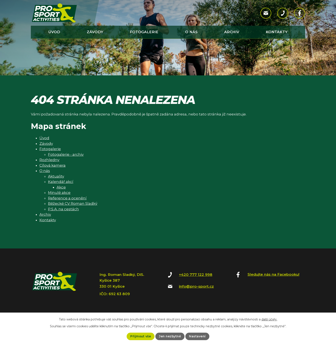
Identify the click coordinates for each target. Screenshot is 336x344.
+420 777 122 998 (195, 274)
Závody (95, 32)
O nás (191, 32)
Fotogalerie (144, 32)
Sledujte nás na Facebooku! (273, 274)
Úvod (54, 32)
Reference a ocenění (67, 198)
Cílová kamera (52, 165)
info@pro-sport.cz (196, 286)
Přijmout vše (140, 336)
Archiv (231, 32)
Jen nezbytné (170, 336)
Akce (61, 187)
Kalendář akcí (60, 181)
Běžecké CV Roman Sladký (72, 203)
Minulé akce (59, 192)
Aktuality (56, 176)
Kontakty (277, 32)
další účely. (269, 319)
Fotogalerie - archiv (66, 154)
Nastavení (197, 336)
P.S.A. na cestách (63, 209)
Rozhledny (49, 160)
